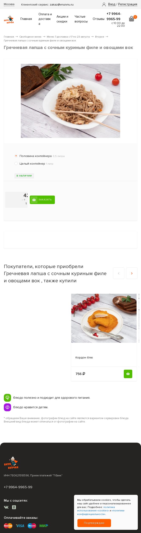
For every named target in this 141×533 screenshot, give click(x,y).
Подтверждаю (94, 523)
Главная (26, 19)
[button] (111, 4)
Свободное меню (30, 36)
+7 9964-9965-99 (18, 487)
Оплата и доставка (45, 19)
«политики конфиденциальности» (100, 512)
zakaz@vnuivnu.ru (62, 4)
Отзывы (98, 19)
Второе (99, 36)
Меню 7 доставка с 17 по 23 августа (68, 36)
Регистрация (127, 4)
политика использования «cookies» (96, 509)
